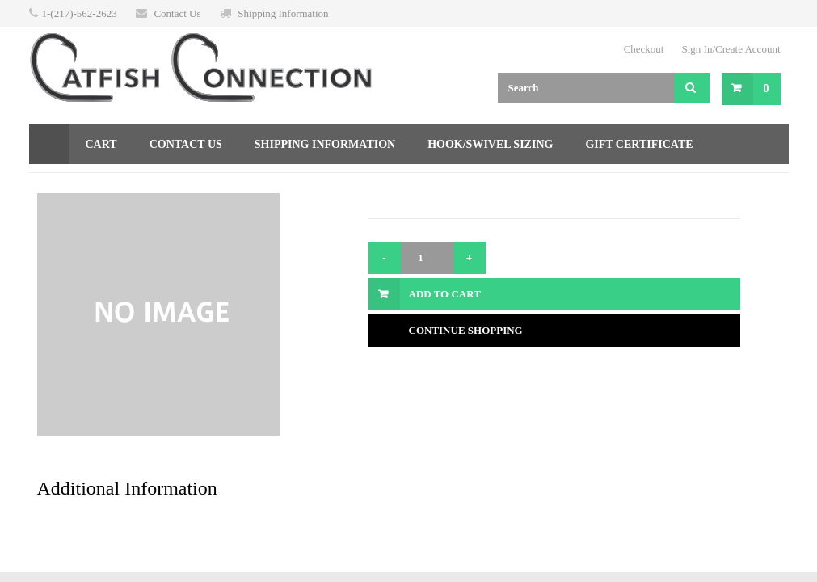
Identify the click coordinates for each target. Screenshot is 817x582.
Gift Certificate (639, 144)
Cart (101, 144)
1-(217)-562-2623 (79, 13)
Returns (72, 185)
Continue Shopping (466, 330)
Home (49, 144)
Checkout (644, 49)
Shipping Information (283, 13)
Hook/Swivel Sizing (490, 144)
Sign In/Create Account (730, 49)
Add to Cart (445, 294)
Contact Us (177, 13)
